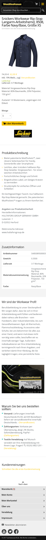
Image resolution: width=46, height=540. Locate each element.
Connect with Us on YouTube (4, 531)
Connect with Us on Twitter (10, 531)
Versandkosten (28, 77)
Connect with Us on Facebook (16, 531)
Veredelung (7, 512)
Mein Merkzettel (9, 500)
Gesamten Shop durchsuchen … (16, 10)
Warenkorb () (8, 489)
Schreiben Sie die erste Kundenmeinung (18, 28)
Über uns (6, 506)
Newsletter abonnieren (15, 525)
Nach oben (23, 484)
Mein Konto (7, 494)
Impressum (7, 518)
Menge (5, 110)
